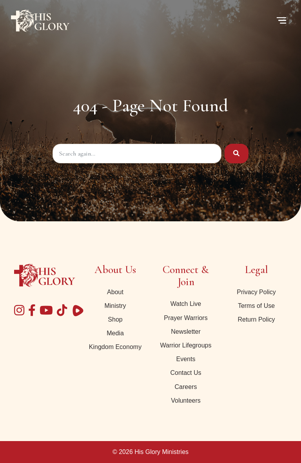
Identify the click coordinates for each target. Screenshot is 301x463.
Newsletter (186, 331)
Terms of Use (256, 305)
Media (115, 333)
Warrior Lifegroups (185, 345)
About (115, 292)
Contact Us (185, 372)
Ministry (115, 305)
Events (186, 359)
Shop (115, 319)
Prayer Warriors (185, 318)
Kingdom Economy (115, 347)
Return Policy (256, 319)
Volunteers (186, 400)
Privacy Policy (256, 292)
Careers (186, 386)
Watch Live (185, 303)
